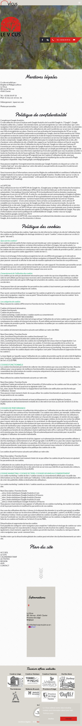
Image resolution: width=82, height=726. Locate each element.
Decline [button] (51, 719)
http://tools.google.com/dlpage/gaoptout (34, 159)
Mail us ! (32, 627)
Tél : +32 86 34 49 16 (63, 40)
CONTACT (4, 565)
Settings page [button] (48, 713)
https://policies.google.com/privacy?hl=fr (16, 214)
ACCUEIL (4, 552)
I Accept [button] (68, 719)
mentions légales (24, 722)
